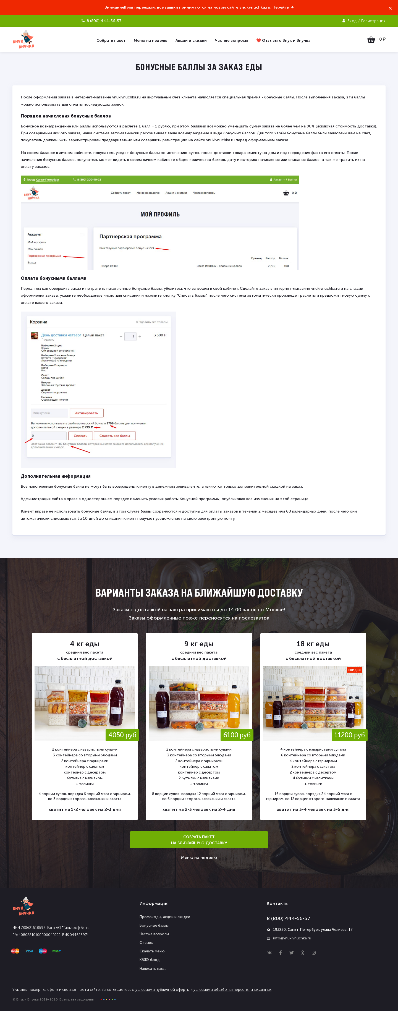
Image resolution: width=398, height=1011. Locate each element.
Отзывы (146, 943)
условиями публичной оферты (162, 990)
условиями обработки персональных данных (232, 990)
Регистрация (373, 21)
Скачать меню (152, 951)
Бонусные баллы (154, 925)
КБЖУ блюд (150, 960)
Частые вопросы (154, 934)
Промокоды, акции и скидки (165, 917)
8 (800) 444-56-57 (288, 918)
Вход (352, 21)
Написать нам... (153, 968)
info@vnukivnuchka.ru (292, 938)
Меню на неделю (199, 857)
